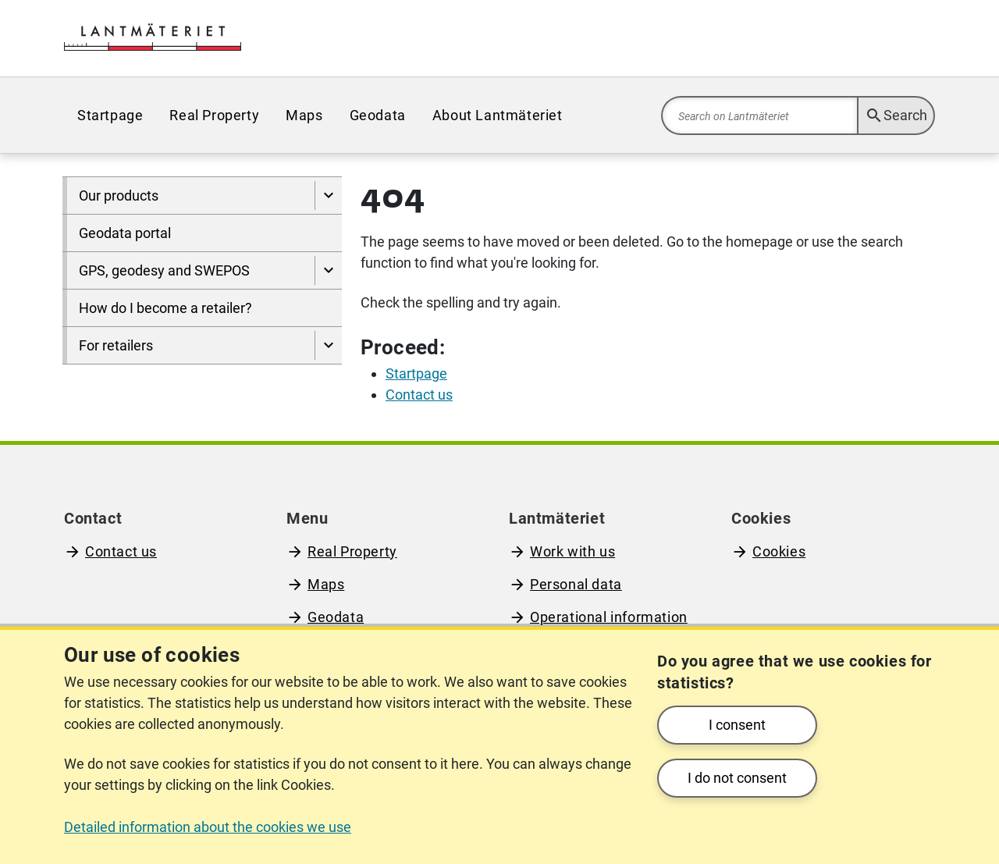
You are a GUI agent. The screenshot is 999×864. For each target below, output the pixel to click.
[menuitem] (110, 115)
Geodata (378, 115)
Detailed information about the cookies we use (207, 827)
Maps (304, 115)
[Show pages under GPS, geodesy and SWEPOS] (328, 270)
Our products (118, 195)
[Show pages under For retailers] (328, 345)
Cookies (778, 551)
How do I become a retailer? (165, 308)
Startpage (110, 115)
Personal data (576, 584)
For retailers (116, 345)
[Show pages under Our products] (328, 195)
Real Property (214, 115)
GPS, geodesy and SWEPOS (164, 270)
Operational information (609, 617)
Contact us (121, 551)
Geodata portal (125, 233)
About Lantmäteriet (497, 115)
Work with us (572, 551)
